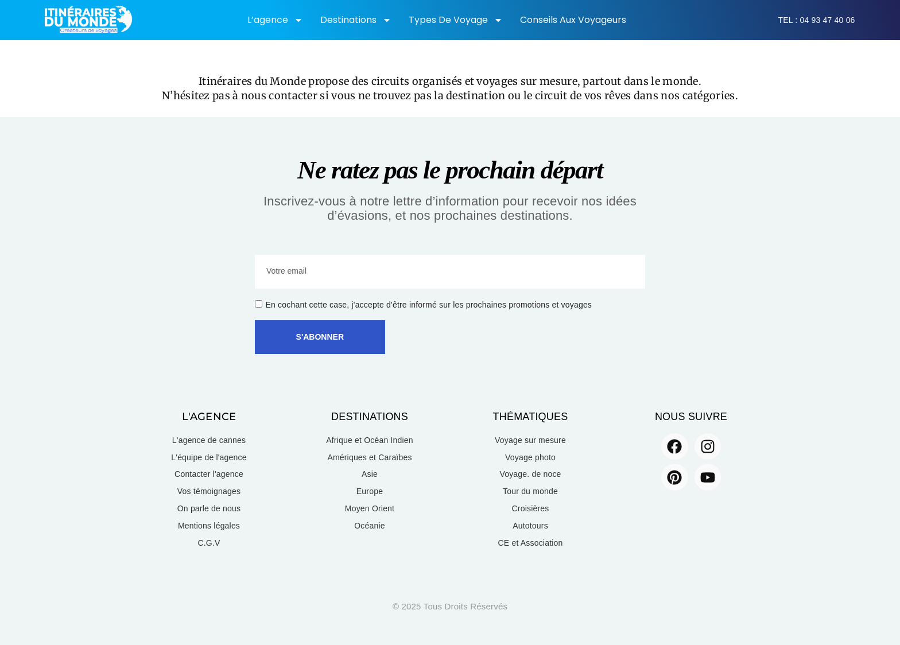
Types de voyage (456, 20)
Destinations (355, 20)
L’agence (275, 20)
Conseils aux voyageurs (573, 19)
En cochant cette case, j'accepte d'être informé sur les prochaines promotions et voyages (429, 304)
